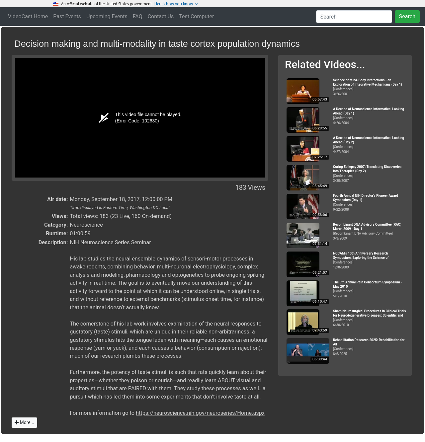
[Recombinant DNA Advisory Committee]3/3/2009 (369, 231)
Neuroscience (86, 225)
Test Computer (196, 16)
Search (407, 16)
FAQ (137, 16)
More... (24, 422)
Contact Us (161, 16)
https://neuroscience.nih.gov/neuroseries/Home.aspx (200, 413)
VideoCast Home (28, 16)
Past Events (67, 16)
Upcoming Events (107, 16)
